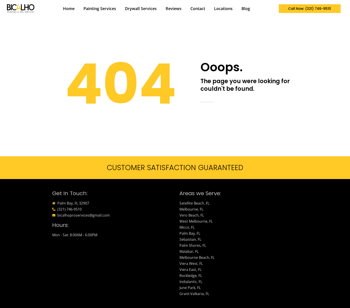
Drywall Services (141, 8)
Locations (223, 8)
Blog (246, 8)
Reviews (173, 8)
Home (69, 8)
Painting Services (99, 8)
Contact (197, 8)
